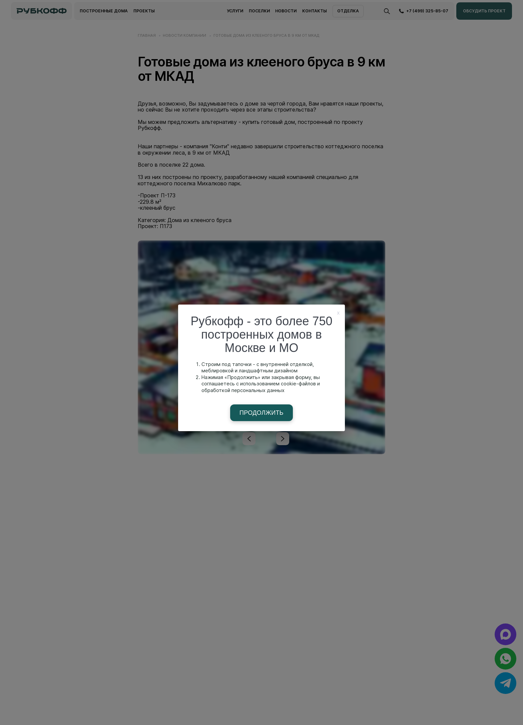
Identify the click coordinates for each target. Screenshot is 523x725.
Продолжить (261, 412)
